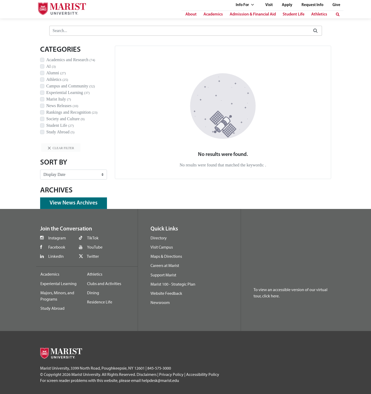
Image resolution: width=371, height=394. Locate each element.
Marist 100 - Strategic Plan (172, 284)
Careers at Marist (164, 265)
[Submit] (315, 30)
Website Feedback (166, 293)
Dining (93, 292)
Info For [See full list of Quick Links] (245, 5)
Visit (269, 5)
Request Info (312, 5)
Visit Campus (161, 247)
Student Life (293, 14)
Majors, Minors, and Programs (57, 296)
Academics (213, 14)
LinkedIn (56, 256)
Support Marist (163, 274)
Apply (287, 5)
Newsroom (160, 302)
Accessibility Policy (202, 374)
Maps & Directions (166, 256)
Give (336, 5)
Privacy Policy (171, 374)
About (191, 14)
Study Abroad (52, 308)
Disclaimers (147, 374)
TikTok (93, 237)
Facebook (56, 247)
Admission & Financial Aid (253, 14)
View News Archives (74, 203)
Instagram (57, 237)
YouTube (95, 247)
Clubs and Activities (104, 283)
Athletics (319, 14)
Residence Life (99, 301)
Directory (158, 237)
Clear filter (61, 148)
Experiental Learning (58, 283)
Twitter (93, 256)
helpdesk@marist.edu (160, 380)
